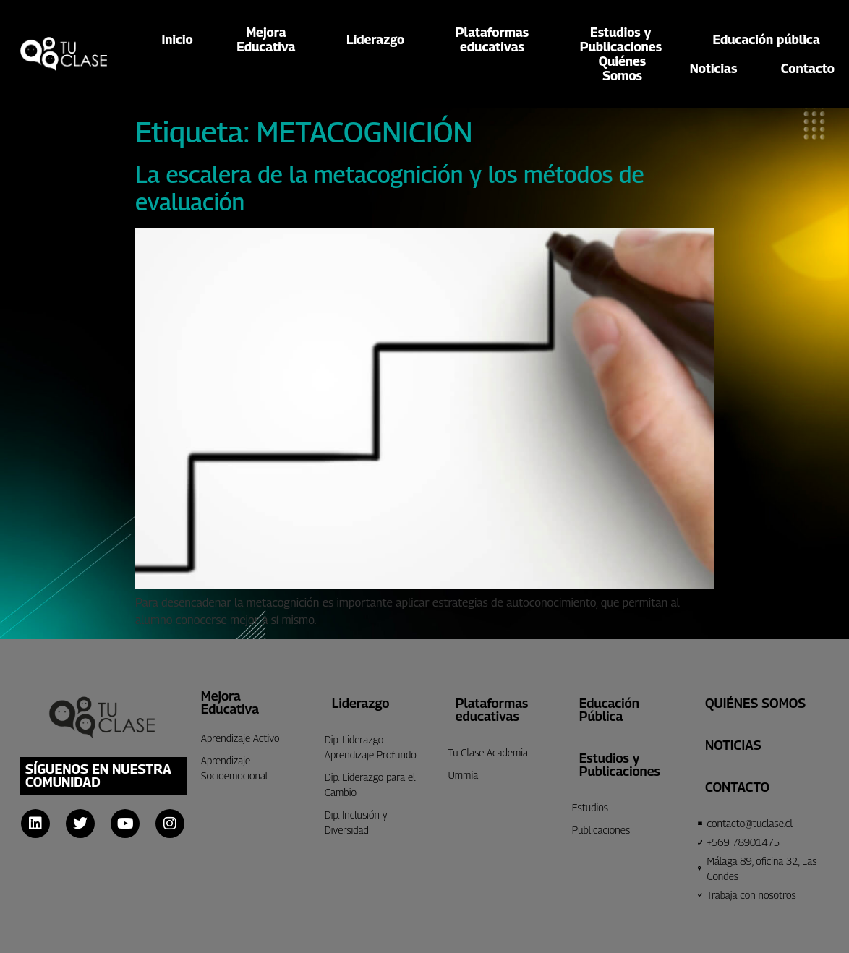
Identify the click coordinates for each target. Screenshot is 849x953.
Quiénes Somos (755, 703)
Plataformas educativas (492, 710)
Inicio (177, 39)
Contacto (808, 68)
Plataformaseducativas (496, 39)
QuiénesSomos (622, 68)
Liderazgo (378, 39)
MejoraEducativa (269, 39)
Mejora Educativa (230, 702)
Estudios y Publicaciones (619, 765)
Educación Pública (609, 710)
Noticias (714, 68)
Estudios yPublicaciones (624, 39)
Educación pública (766, 39)
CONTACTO (737, 787)
